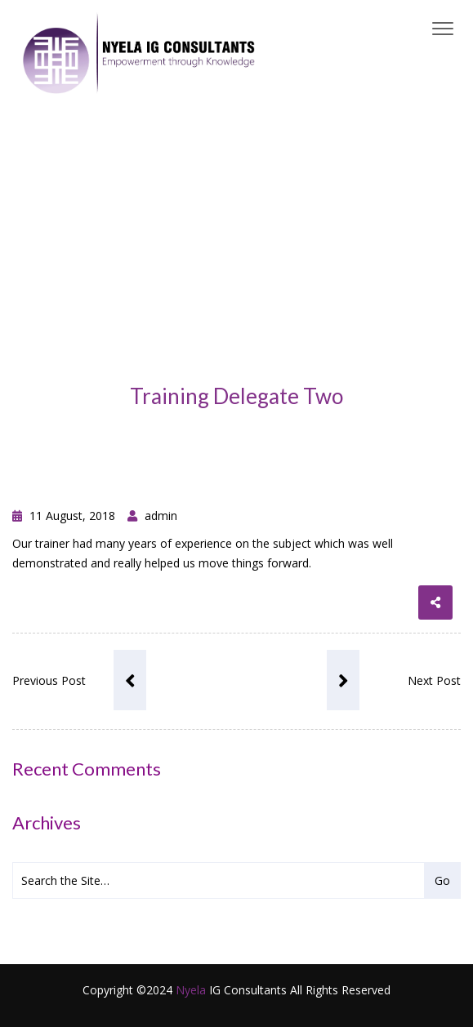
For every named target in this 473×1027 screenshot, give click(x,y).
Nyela (191, 990)
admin (152, 515)
